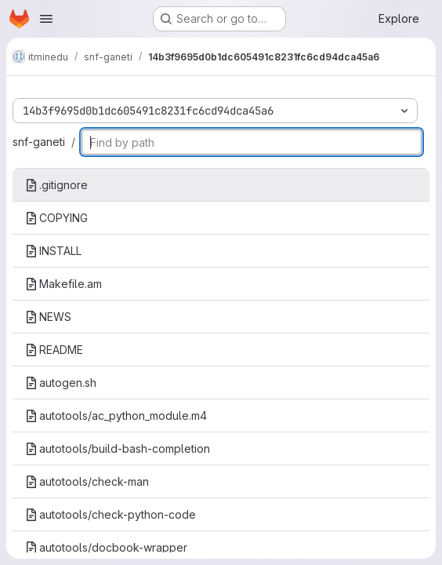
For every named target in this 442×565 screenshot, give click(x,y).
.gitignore (56, 184)
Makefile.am (63, 283)
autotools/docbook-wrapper (106, 547)
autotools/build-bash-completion (117, 448)
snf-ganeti (39, 141)
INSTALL (53, 250)
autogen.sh (60, 382)
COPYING (56, 217)
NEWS (48, 316)
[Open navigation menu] (46, 18)
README (54, 349)
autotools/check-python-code (110, 514)
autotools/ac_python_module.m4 (116, 415)
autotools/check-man (87, 481)
